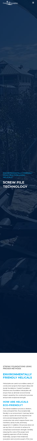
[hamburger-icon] (33, 3)
